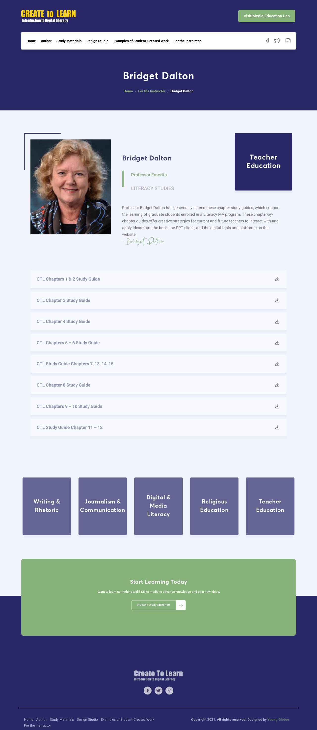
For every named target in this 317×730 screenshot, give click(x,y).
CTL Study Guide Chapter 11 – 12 (70, 436)
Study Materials (68, 41)
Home (31, 41)
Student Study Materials (160, 601)
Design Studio (97, 41)
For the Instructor (187, 41)
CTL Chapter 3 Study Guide (63, 309)
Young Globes (278, 726)
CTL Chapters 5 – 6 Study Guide (68, 351)
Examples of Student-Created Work (141, 41)
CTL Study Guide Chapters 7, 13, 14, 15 (75, 372)
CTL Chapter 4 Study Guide (63, 330)
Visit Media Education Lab (267, 16)
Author (46, 41)
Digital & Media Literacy (158, 536)
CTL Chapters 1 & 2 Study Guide (68, 287)
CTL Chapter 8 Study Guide (63, 393)
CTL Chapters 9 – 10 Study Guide (69, 415)
